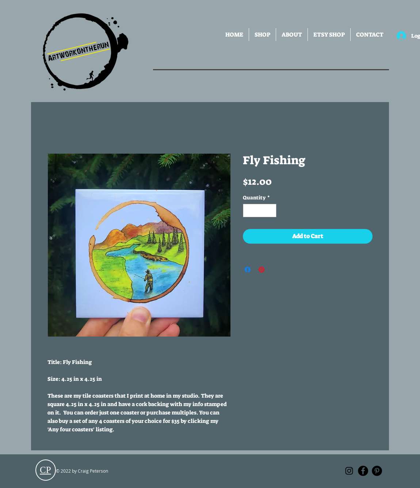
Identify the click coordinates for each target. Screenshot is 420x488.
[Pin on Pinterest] (261, 269)
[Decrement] (248, 210)
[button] (262, 34)
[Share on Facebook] (247, 269)
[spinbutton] (259, 210)
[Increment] (270, 210)
